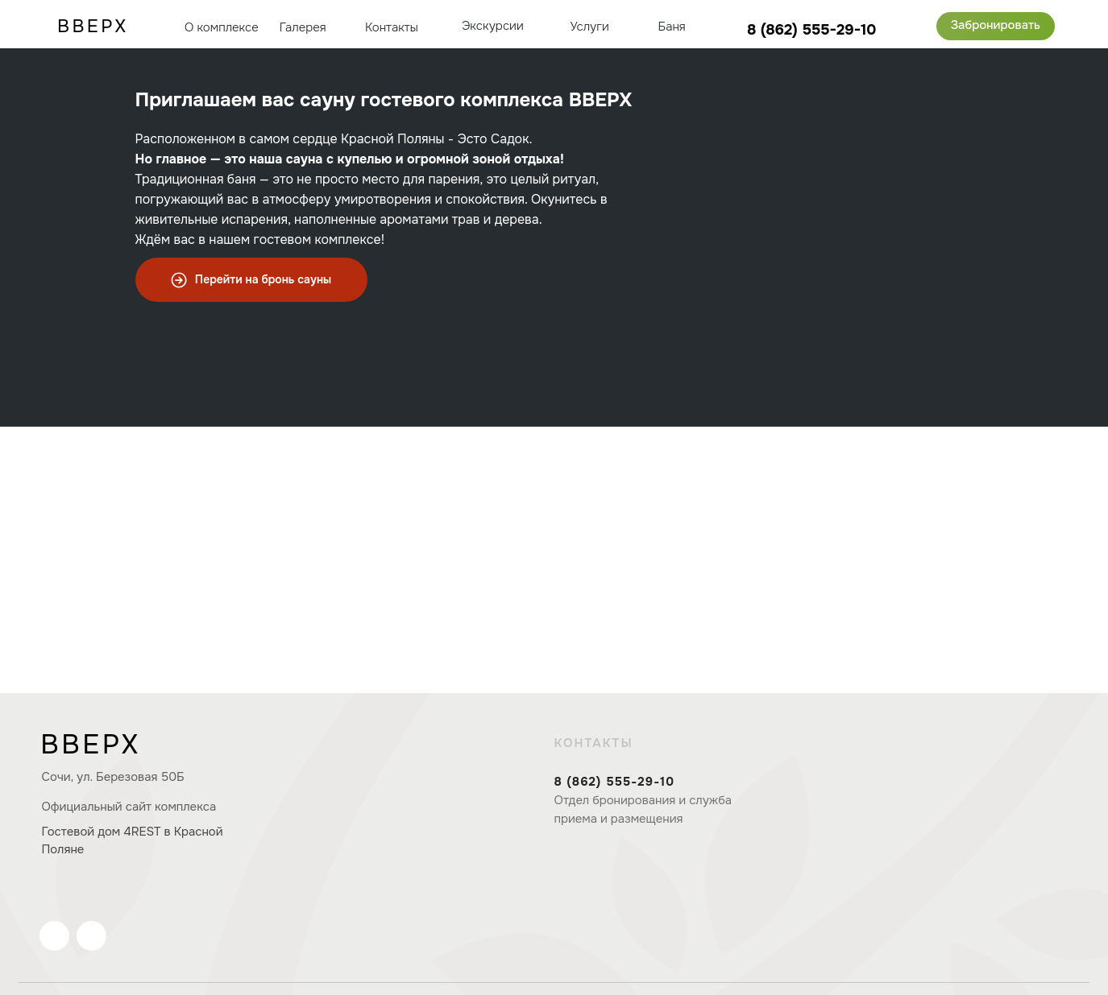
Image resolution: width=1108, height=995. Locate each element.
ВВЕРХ (90, 744)
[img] (1081, 26)
